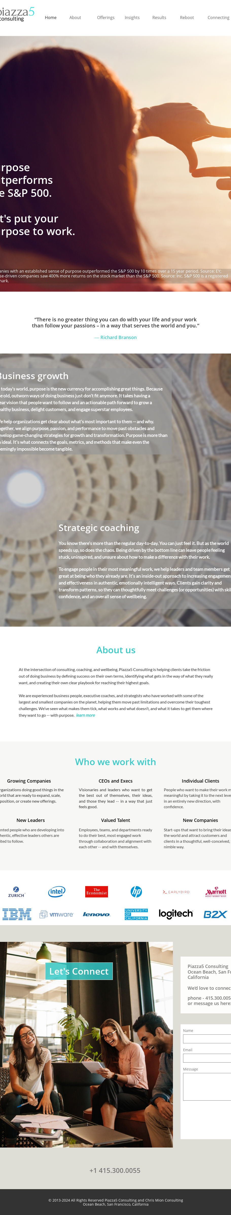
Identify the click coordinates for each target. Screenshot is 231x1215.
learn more (85, 715)
